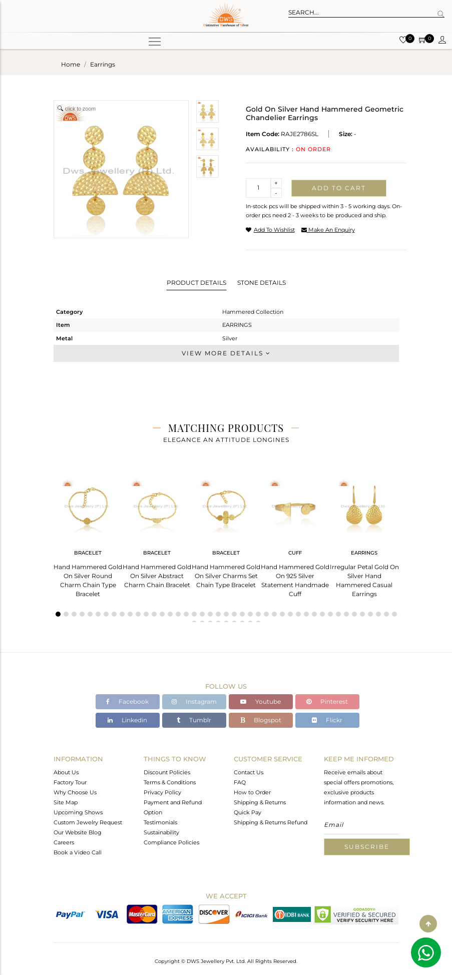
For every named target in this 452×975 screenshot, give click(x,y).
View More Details (226, 353)
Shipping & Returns (260, 802)
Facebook (127, 701)
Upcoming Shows (78, 812)
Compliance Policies (171, 842)
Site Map (66, 802)
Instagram (194, 701)
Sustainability (161, 832)
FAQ (240, 782)
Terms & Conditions (170, 782)
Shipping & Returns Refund (270, 822)
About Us (66, 772)
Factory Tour (70, 782)
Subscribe (366, 846)
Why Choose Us (75, 792)
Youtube (260, 701)
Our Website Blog (78, 832)
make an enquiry (328, 229)
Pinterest (327, 701)
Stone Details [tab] (261, 282)
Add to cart (339, 188)
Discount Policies (167, 772)
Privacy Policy (162, 792)
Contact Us (248, 772)
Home (70, 64)
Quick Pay (247, 812)
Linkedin (127, 720)
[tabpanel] (88, 534)
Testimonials (160, 822)
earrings (102, 64)
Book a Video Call (78, 852)
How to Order (252, 792)
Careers (64, 842)
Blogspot (260, 720)
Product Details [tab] (196, 282)
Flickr (327, 720)
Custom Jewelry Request (88, 822)
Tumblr (194, 720)
